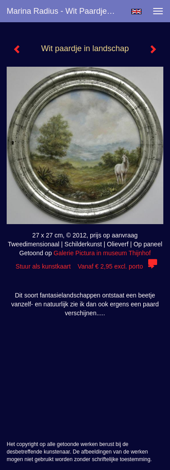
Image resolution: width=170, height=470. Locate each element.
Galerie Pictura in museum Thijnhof (101, 253)
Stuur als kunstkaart (85, 266)
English (136, 11)
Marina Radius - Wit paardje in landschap (65, 11)
